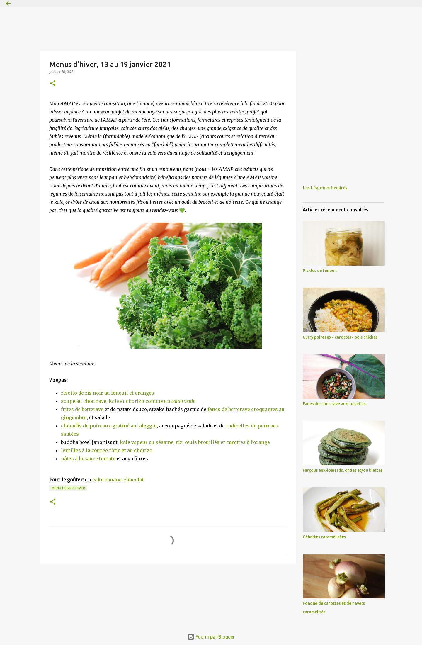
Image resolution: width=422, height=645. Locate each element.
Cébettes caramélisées (324, 536)
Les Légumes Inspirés (325, 188)
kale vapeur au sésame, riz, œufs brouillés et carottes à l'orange (195, 442)
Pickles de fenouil (320, 270)
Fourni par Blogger (211, 636)
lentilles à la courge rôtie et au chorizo (106, 450)
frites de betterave (83, 409)
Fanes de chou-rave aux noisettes (334, 403)
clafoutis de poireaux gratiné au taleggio (109, 426)
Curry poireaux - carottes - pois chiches (340, 337)
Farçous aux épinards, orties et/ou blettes (342, 470)
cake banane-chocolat (118, 480)
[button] (52, 84)
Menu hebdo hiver (68, 488)
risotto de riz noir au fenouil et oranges (107, 393)
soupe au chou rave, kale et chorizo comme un (128, 401)
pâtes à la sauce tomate (88, 458)
